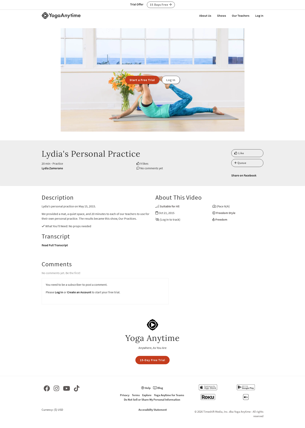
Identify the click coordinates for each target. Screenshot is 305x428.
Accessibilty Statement (152, 409)
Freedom (221, 219)
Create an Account (79, 292)
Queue (240, 163)
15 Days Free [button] (161, 4)
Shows (221, 15)
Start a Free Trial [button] (142, 80)
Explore (147, 395)
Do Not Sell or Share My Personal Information (152, 399)
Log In (259, 15)
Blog (158, 388)
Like (239, 153)
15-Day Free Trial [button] (152, 360)
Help (146, 388)
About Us (205, 15)
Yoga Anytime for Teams (169, 395)
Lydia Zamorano (52, 168)
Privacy (124, 395)
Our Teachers (240, 15)
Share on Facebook (243, 175)
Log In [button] (170, 80)
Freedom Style (225, 213)
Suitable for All (169, 206)
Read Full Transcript (55, 245)
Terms (136, 395)
